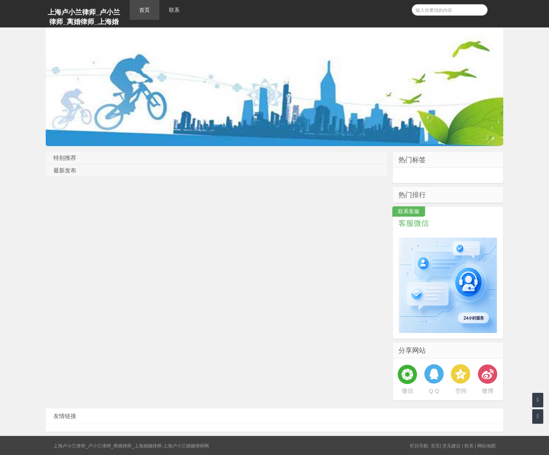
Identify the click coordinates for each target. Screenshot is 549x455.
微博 (487, 390)
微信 (407, 390)
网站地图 (486, 446)
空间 (461, 390)
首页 (144, 10)
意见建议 (451, 446)
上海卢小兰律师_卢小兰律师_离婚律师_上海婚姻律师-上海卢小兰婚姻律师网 (84, 17)
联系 (174, 10)
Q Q (434, 390)
